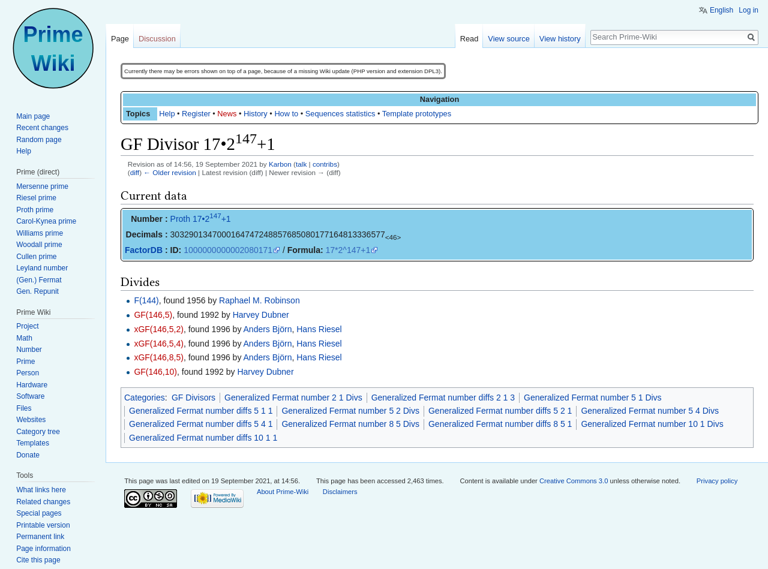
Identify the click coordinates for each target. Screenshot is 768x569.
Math (24, 338)
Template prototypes (416, 113)
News (226, 113)
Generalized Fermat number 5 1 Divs (593, 397)
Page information (43, 548)
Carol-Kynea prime (46, 221)
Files (23, 408)
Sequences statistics (340, 113)
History (256, 113)
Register (196, 113)
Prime (25, 361)
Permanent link (40, 536)
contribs (325, 164)
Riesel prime (36, 198)
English (721, 10)
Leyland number (42, 268)
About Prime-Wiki (282, 491)
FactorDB (144, 250)
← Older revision (169, 172)
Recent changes (42, 128)
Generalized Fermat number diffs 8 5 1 (500, 424)
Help (167, 113)
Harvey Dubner (261, 315)
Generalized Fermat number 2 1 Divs (293, 397)
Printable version (43, 525)
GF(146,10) (155, 372)
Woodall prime (39, 244)
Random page (38, 140)
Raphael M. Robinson (259, 300)
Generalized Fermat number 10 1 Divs (652, 424)
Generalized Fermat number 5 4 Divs (650, 411)
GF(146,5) (153, 315)
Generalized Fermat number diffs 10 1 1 (203, 437)
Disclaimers (340, 491)
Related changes (43, 502)
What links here (41, 490)
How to (286, 113)
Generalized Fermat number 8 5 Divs (350, 424)
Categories (144, 397)
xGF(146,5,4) (158, 343)
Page (120, 38)
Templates (32, 443)
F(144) (146, 300)
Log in (748, 10)
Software (30, 396)
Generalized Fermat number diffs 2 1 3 (443, 397)
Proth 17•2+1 (200, 219)
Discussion (157, 38)
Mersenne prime (42, 186)
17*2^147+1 (348, 250)
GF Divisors (193, 397)
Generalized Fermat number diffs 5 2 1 (500, 411)
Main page (33, 116)
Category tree (38, 431)
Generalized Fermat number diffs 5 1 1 (200, 411)
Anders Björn (268, 329)
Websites (31, 420)
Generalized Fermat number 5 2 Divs (350, 411)
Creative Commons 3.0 (573, 480)
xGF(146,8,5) (158, 357)
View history (560, 38)
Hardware (31, 385)
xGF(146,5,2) (158, 329)
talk (301, 164)
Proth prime (34, 210)
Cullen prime (36, 256)
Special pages (38, 513)
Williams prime (39, 233)
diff (134, 172)
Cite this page (38, 560)
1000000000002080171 (228, 250)
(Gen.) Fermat (38, 280)
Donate (28, 455)
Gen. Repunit (37, 291)
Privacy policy (717, 480)
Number (29, 349)
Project (27, 326)
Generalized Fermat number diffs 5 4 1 (200, 424)
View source (508, 38)
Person (27, 373)
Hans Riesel (318, 329)
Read (469, 38)
